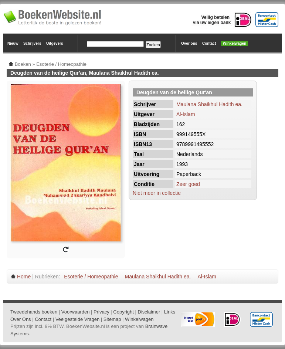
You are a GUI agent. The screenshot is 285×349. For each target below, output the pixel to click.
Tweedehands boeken (33, 312)
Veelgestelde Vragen (77, 319)
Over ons (189, 43)
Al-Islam (185, 114)
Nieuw (12, 43)
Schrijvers (32, 43)
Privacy (101, 312)
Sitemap (112, 319)
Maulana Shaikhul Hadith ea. (209, 104)
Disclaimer (149, 312)
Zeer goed (188, 184)
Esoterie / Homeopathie (91, 276)
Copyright (123, 312)
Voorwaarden (75, 312)
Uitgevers (54, 43)
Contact (209, 43)
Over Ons (20, 319)
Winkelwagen (234, 43)
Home (24, 276)
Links (169, 312)
